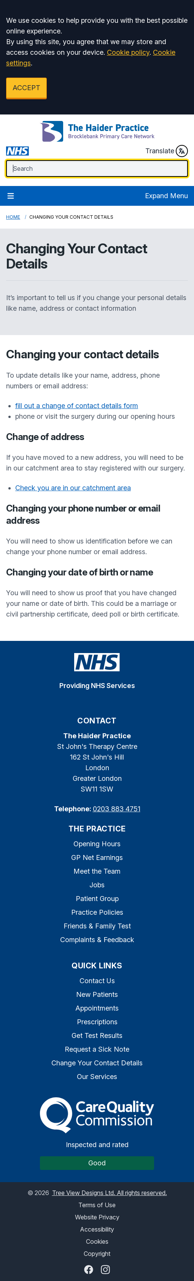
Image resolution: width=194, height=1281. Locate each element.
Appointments (97, 1008)
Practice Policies (97, 912)
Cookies (97, 1241)
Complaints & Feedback (97, 940)
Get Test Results (97, 1035)
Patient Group (97, 899)
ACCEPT (26, 88)
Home (13, 217)
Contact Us (97, 981)
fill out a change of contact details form (76, 406)
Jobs (97, 885)
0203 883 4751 (116, 809)
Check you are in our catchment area (73, 488)
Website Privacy (97, 1217)
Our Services (97, 1077)
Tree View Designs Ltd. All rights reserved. (109, 1193)
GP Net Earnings (97, 857)
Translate (166, 151)
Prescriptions (97, 1022)
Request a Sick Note (97, 1049)
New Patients (97, 994)
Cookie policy (128, 52)
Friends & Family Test (97, 926)
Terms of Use (97, 1205)
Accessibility (97, 1229)
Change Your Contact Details (97, 1063)
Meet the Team (97, 871)
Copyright (97, 1253)
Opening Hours (97, 844)
